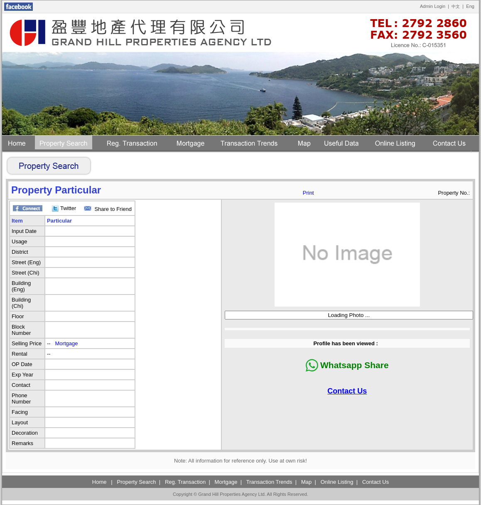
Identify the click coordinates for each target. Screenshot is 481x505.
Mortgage (66, 343)
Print (308, 193)
